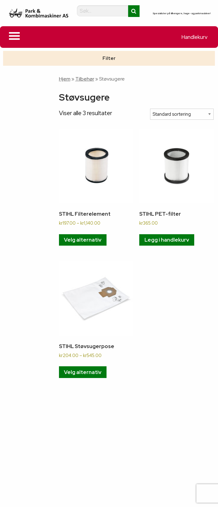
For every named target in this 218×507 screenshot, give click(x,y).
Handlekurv (194, 37)
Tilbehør (84, 79)
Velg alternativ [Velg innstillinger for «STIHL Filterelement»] (82, 239)
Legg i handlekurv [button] (167, 239)
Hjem (64, 79)
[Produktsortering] (182, 114)
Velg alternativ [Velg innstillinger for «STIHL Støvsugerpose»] (82, 372)
